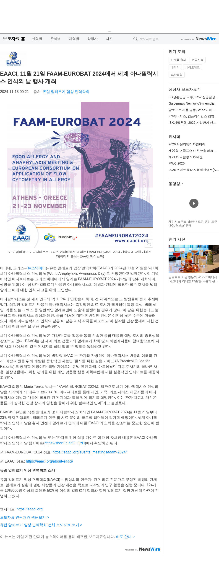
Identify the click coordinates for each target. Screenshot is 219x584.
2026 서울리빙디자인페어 (187, 144)
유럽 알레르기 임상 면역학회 (66, 92)
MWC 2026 (177, 163)
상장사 (92, 39)
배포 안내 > (125, 537)
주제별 (55, 39)
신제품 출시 (178, 60)
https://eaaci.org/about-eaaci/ (49, 461)
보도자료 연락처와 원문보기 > (24, 517)
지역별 (74, 39)
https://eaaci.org (30, 509)
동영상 (174, 184)
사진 (109, 39)
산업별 (37, 39)
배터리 (175, 67)
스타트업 (176, 74)
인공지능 (197, 60)
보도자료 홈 (14, 38)
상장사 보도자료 (183, 89)
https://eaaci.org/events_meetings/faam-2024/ (90, 452)
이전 (172, 258)
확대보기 (149, 243)
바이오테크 (192, 67)
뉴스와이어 (37, 268)
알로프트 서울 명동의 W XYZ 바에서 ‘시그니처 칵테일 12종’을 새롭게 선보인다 (193, 281)
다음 (215, 258)
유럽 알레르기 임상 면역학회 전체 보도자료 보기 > (41, 525)
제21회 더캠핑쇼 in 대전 (186, 157)
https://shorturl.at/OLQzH (64, 443)
